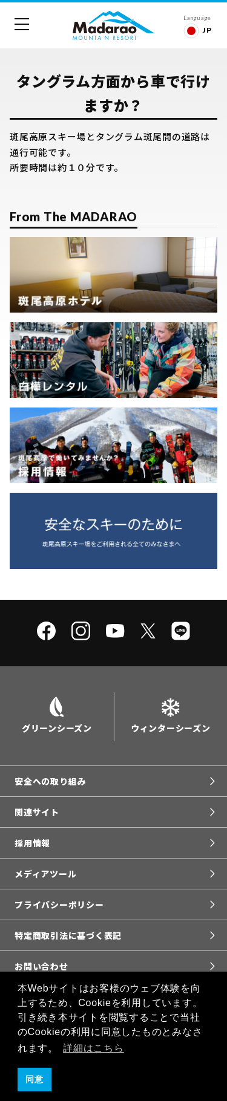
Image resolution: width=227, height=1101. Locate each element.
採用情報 (32, 843)
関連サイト (37, 812)
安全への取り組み (50, 781)
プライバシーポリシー (59, 904)
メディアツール (45, 874)
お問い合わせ (41, 966)
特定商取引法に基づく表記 (68, 935)
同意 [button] (34, 1079)
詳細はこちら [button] (93, 1048)
